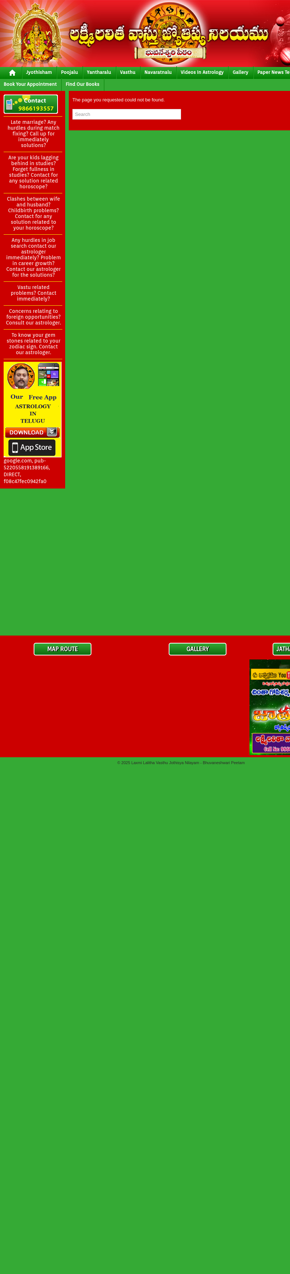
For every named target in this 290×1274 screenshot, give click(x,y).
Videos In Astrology (202, 72)
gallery (240, 72)
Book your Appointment (30, 84)
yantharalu (99, 72)
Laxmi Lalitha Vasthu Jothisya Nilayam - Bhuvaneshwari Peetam (188, 762)
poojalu (69, 72)
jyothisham (39, 72)
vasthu (127, 72)
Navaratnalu (158, 72)
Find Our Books (82, 84)
